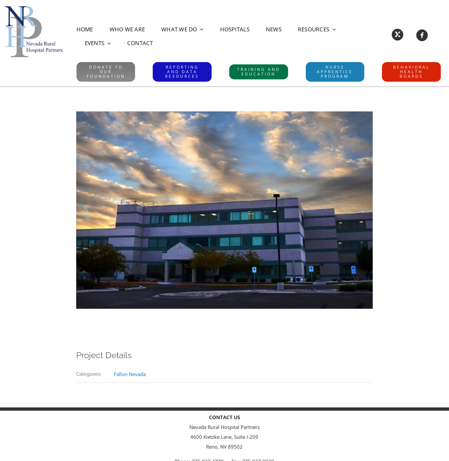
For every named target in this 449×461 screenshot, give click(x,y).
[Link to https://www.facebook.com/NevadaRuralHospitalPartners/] (422, 35)
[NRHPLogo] (34, 7)
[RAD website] (182, 72)
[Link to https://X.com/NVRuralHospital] (397, 34)
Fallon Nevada (130, 374)
